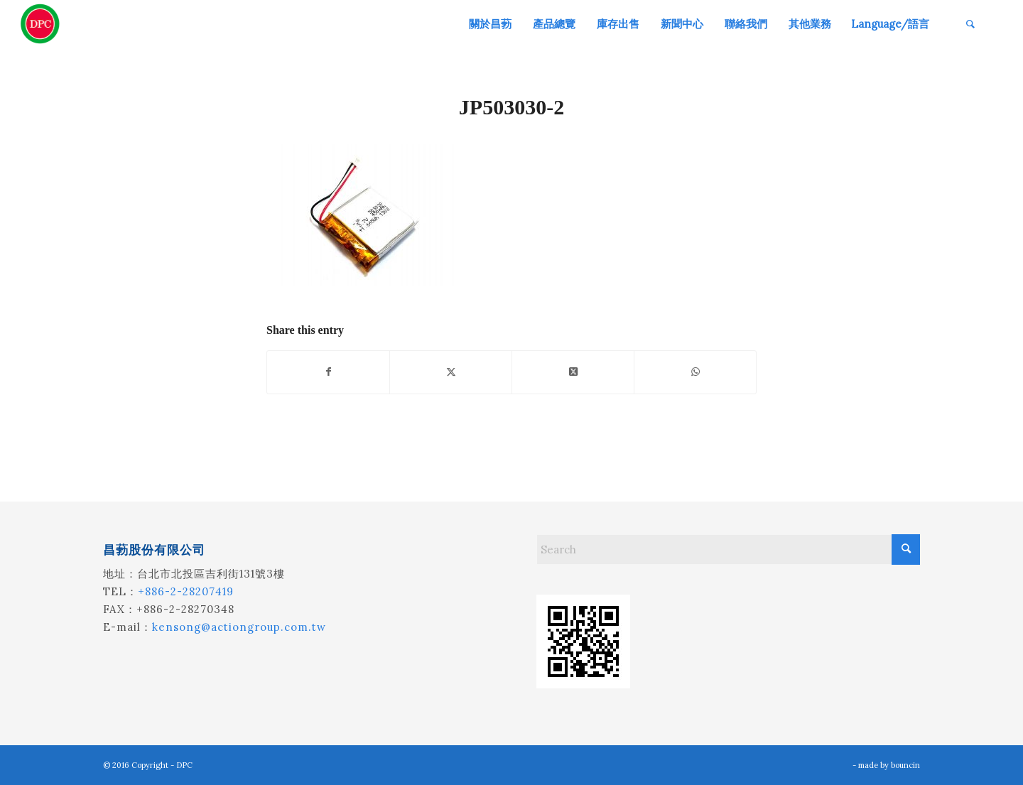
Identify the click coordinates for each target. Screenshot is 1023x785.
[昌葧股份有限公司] (40, 24)
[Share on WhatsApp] (695, 372)
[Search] (970, 24)
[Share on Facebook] (328, 372)
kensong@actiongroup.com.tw (239, 627)
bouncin (905, 765)
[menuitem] (489, 24)
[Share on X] (451, 372)
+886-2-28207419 (186, 591)
